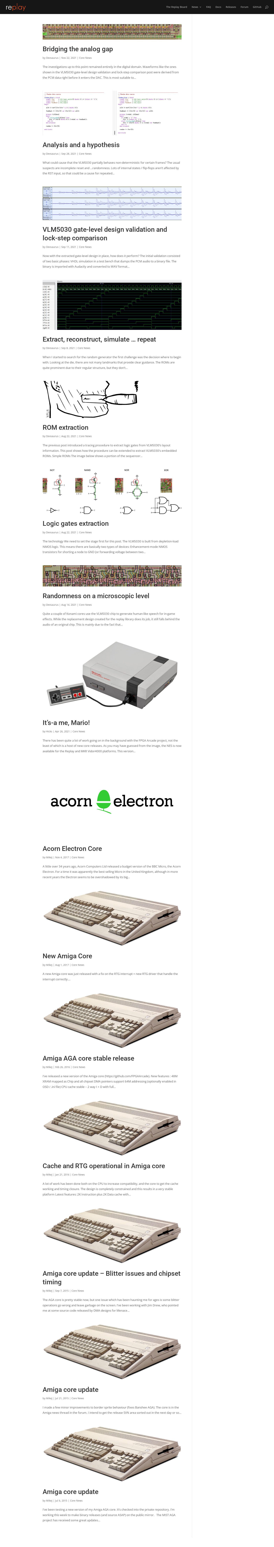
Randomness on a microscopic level (96, 596)
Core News (85, 57)
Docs (218, 7)
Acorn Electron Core (72, 848)
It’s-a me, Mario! (66, 723)
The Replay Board (176, 7)
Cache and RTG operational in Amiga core (104, 1166)
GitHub (257, 7)
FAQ (208, 7)
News (195, 7)
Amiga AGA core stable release (88, 1058)
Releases (231, 7)
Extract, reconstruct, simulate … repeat (99, 339)
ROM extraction (65, 427)
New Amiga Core (67, 956)
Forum (244, 7)
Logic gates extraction (76, 523)
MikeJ (49, 857)
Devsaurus (52, 57)
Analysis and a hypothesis (81, 145)
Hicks (49, 731)
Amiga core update (70, 1389)
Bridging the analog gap (78, 49)
